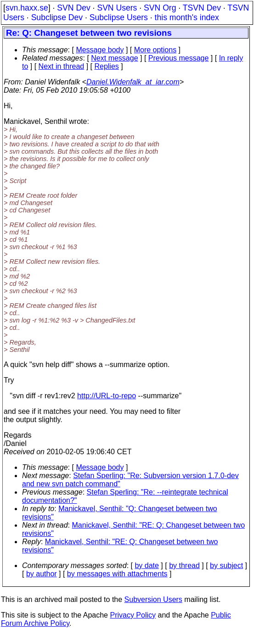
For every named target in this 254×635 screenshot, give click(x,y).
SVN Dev (73, 7)
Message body (100, 50)
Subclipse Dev (57, 17)
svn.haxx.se (27, 7)
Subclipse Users (119, 17)
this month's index (187, 17)
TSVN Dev (202, 7)
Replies (106, 66)
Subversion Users (153, 599)
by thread (184, 565)
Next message (114, 58)
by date (146, 565)
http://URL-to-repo (106, 396)
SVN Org (160, 7)
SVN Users (117, 7)
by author (41, 574)
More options (155, 50)
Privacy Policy (133, 615)
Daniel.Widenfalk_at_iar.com (133, 82)
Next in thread (62, 66)
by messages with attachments (117, 574)
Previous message (178, 58)
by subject (226, 565)
